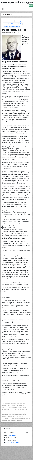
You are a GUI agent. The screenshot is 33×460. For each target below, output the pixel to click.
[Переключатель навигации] (3, 9)
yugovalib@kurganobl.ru (12, 442)
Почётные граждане (19, 21)
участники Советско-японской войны (11, 26)
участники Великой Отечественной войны (12, 23)
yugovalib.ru (12, 435)
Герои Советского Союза (8, 21)
